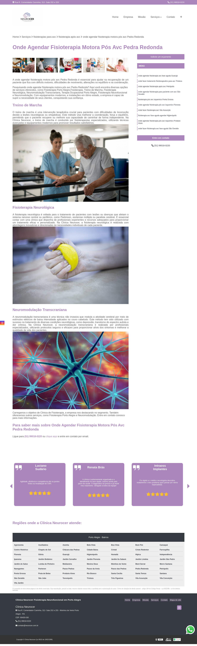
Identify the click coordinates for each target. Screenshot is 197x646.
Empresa (128, 17)
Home (115, 17)
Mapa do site (175, 600)
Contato (171, 17)
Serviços (155, 17)
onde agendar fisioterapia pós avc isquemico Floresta (159, 107)
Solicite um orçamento (160, 57)
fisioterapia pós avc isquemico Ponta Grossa (155, 101)
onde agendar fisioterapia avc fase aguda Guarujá (158, 76)
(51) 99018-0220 (176, 2)
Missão (142, 17)
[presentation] (7, 497)
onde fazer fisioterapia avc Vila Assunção (154, 113)
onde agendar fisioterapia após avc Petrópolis (156, 87)
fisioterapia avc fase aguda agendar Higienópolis (157, 118)
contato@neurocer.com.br (27, 626)
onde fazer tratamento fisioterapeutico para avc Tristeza (160, 82)
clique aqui (51, 436)
